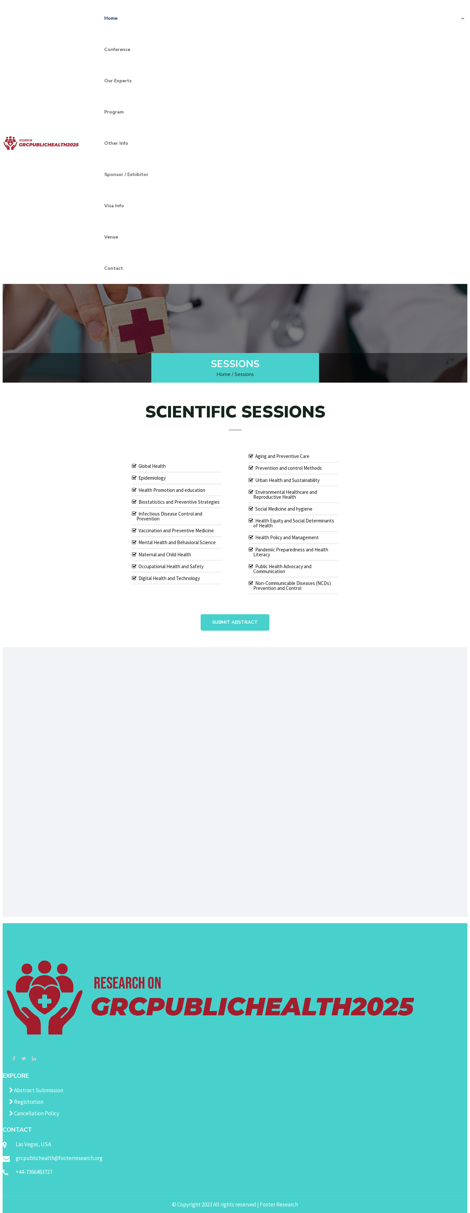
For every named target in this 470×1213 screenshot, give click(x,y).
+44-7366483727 (34, 1171)
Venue (111, 237)
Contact (113, 268)
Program (114, 112)
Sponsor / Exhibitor (126, 174)
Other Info (116, 143)
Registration (26, 1101)
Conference (117, 49)
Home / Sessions (235, 374)
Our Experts (118, 81)
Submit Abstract (235, 622)
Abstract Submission (36, 1090)
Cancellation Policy (34, 1113)
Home (110, 18)
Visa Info (114, 206)
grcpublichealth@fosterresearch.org (59, 1158)
